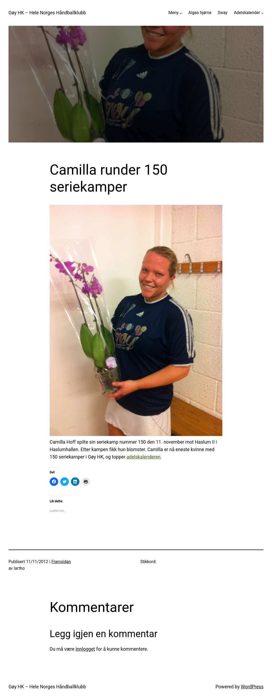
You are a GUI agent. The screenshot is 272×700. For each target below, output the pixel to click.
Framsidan (61, 561)
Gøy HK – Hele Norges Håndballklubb (47, 12)
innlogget (85, 649)
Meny (173, 12)
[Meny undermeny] (181, 13)
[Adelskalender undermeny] (262, 13)
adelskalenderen (143, 457)
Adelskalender (247, 12)
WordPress (252, 686)
